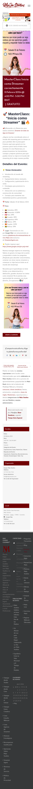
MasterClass (19, 449)
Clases (14, 449)
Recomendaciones (23, 454)
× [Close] (29, 23)
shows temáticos (16, 389)
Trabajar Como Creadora (6, 709)
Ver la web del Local (9, 523)
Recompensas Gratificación (6, 743)
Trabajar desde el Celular (6, 699)
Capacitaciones (8, 449)
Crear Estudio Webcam (6, 718)
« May (15, 703)
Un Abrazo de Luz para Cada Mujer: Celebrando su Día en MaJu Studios (16, 638)
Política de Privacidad (6, 778)
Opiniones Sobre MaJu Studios (6, 752)
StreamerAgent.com (11, 240)
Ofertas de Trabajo (26, 589)
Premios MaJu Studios (26, 571)
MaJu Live (9, 238)
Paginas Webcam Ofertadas (26, 620)
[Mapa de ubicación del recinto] (16, 492)
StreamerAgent (13, 456)
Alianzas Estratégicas (6, 737)
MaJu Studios (23, 397)
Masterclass (11, 395)
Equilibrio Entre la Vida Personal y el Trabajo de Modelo (16, 662)
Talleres (25, 449)
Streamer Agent (6, 761)
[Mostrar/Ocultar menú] (29, 6)
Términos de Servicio (6, 769)
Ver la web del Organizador (11, 478)
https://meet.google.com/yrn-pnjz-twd (15, 246)
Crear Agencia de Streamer (6, 728)
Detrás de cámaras (26, 580)
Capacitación (7, 454)
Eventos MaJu (26, 550)
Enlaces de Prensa (26, 598)
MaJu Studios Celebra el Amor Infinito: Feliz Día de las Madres (16, 614)
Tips (22, 456)
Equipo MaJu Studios (9, 468)
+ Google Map (8, 517)
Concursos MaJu (26, 557)
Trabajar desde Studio (6, 680)
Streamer (6, 456)
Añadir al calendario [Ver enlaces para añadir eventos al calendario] (11, 335)
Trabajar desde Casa (6, 689)
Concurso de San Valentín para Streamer (22, 366)
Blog (25, 545)
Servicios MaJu (26, 612)
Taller (18, 456)
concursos (6, 389)
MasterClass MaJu (26, 563)
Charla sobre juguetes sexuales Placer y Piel (9, 366)
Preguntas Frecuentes (26, 540)
